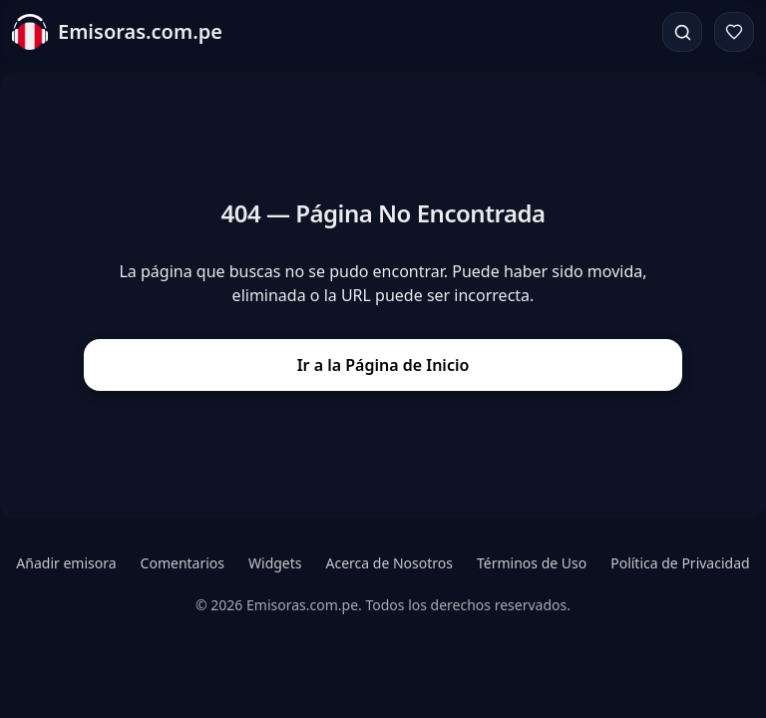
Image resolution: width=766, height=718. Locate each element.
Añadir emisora (66, 562)
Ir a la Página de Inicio (383, 365)
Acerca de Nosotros (389, 562)
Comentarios (182, 562)
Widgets (275, 562)
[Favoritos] (734, 32)
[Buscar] (682, 32)
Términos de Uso (531, 562)
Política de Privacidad (679, 562)
